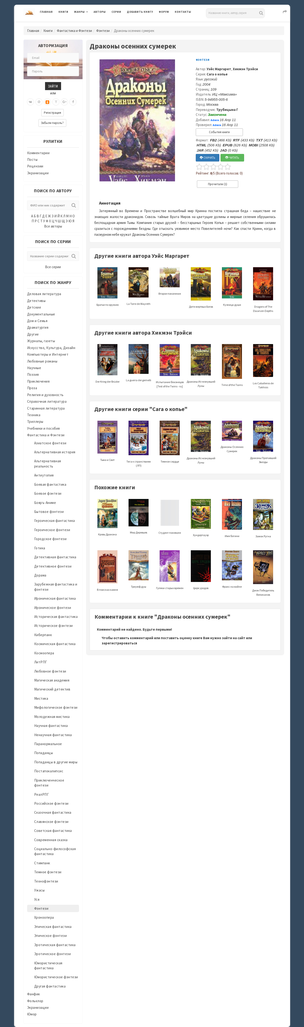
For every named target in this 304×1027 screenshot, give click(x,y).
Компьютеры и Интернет (48, 354)
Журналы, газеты (41, 341)
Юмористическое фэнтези (56, 977)
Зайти (53, 85)
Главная (46, 11)
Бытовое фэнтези (49, 511)
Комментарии (38, 153)
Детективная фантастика (55, 557)
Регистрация (52, 113)
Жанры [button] (79, 11)
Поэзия (33, 374)
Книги (63, 11)
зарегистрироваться (119, 643)
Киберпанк (43, 635)
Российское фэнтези (51, 803)
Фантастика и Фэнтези (74, 30)
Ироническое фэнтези (52, 607)
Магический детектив (52, 689)
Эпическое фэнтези (50, 935)
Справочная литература (47, 401)
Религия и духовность (45, 395)
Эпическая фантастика (53, 926)
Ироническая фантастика (55, 598)
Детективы (36, 300)
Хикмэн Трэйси (245, 69)
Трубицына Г (227, 109)
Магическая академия (52, 680)
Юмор (32, 1014)
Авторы (100, 11)
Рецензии (35, 166)
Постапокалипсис (48, 771)
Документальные (41, 314)
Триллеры (35, 421)
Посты (32, 159)
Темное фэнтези (48, 872)
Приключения (38, 381)
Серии (116, 11)
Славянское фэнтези (51, 821)
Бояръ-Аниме (45, 502)
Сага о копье (217, 74)
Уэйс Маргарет (219, 69)
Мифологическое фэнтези (56, 707)
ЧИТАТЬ (232, 158)
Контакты (183, 11)
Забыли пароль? (52, 123)
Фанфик (33, 994)
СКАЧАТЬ (207, 158)
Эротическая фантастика (55, 945)
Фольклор (35, 1001)
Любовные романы (42, 361)
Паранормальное (48, 744)
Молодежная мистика (52, 716)
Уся (37, 899)
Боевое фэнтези (48, 493)
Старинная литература (46, 408)
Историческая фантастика (56, 616)
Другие (33, 334)
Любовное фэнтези (50, 671)
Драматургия (38, 327)
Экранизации (38, 173)
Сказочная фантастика (52, 812)
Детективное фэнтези (53, 566)
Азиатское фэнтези (50, 443)
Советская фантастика (53, 830)
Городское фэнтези (50, 539)
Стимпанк (42, 863)
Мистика (41, 698)
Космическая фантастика (55, 644)
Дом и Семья (37, 321)
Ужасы (39, 890)
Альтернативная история (54, 452)
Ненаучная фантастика (53, 735)
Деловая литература (44, 294)
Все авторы (53, 226)
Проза (32, 388)
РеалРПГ (41, 794)
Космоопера (44, 653)
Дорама (40, 575)
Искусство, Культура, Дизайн (51, 347)
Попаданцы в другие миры (56, 762)
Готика (39, 548)
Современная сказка (51, 840)
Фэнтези (103, 30)
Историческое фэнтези (53, 625)
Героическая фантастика (54, 520)
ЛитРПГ (40, 662)
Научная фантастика (51, 725)
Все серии (53, 267)
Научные (34, 368)
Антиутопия (44, 475)
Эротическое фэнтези (52, 954)
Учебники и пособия (43, 428)
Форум (164, 11)
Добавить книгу (140, 11)
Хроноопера (44, 917)
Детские (34, 307)
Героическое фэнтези (52, 530)
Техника (34, 415)
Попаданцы (43, 753)
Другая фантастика (50, 986)
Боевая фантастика (50, 484)
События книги (219, 132)
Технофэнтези (46, 881)
